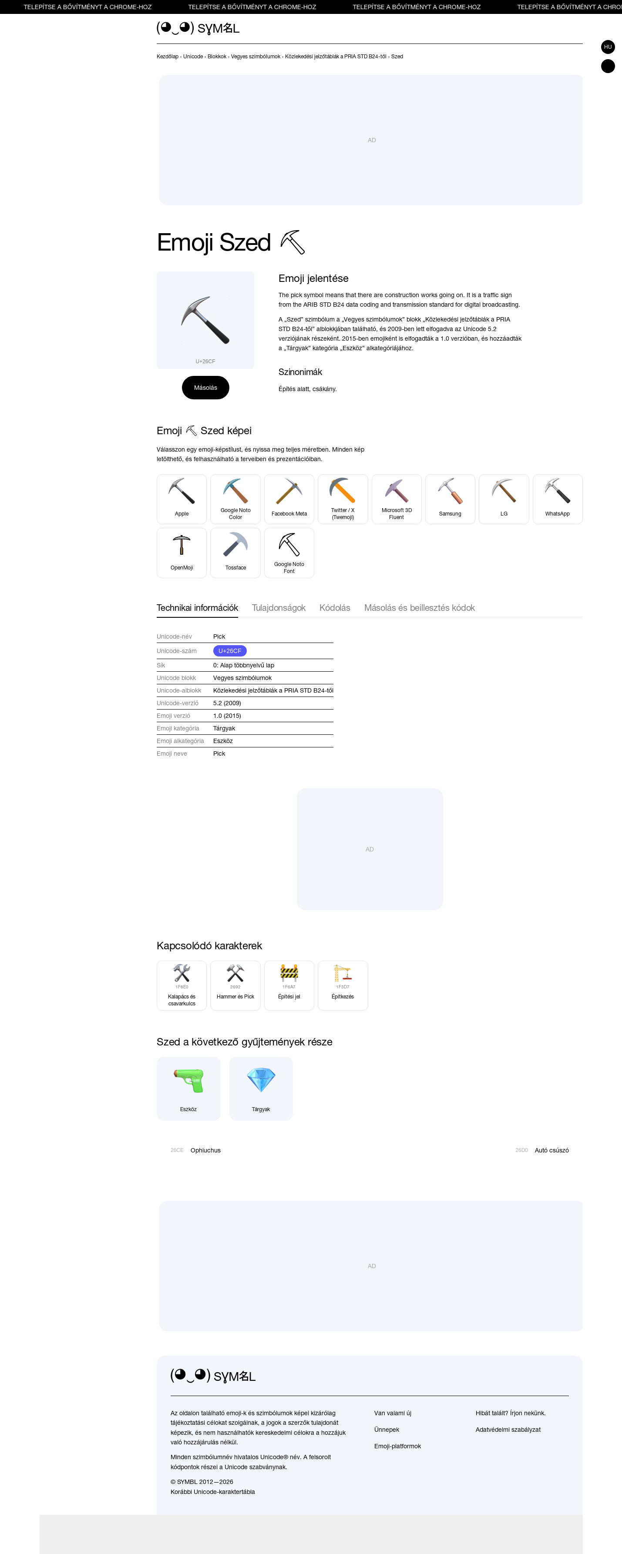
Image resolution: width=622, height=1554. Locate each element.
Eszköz (223, 740)
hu (608, 47)
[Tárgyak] (261, 1089)
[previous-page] (167, 56)
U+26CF (230, 650)
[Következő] (577, 56)
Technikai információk (197, 608)
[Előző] (562, 56)
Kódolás (334, 608)
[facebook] (562, 1376)
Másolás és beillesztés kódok (419, 608)
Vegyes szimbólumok (242, 677)
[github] (543, 1376)
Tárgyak (224, 728)
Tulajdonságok (279, 608)
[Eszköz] (189, 1089)
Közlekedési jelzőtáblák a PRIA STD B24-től (273, 690)
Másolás (205, 387)
